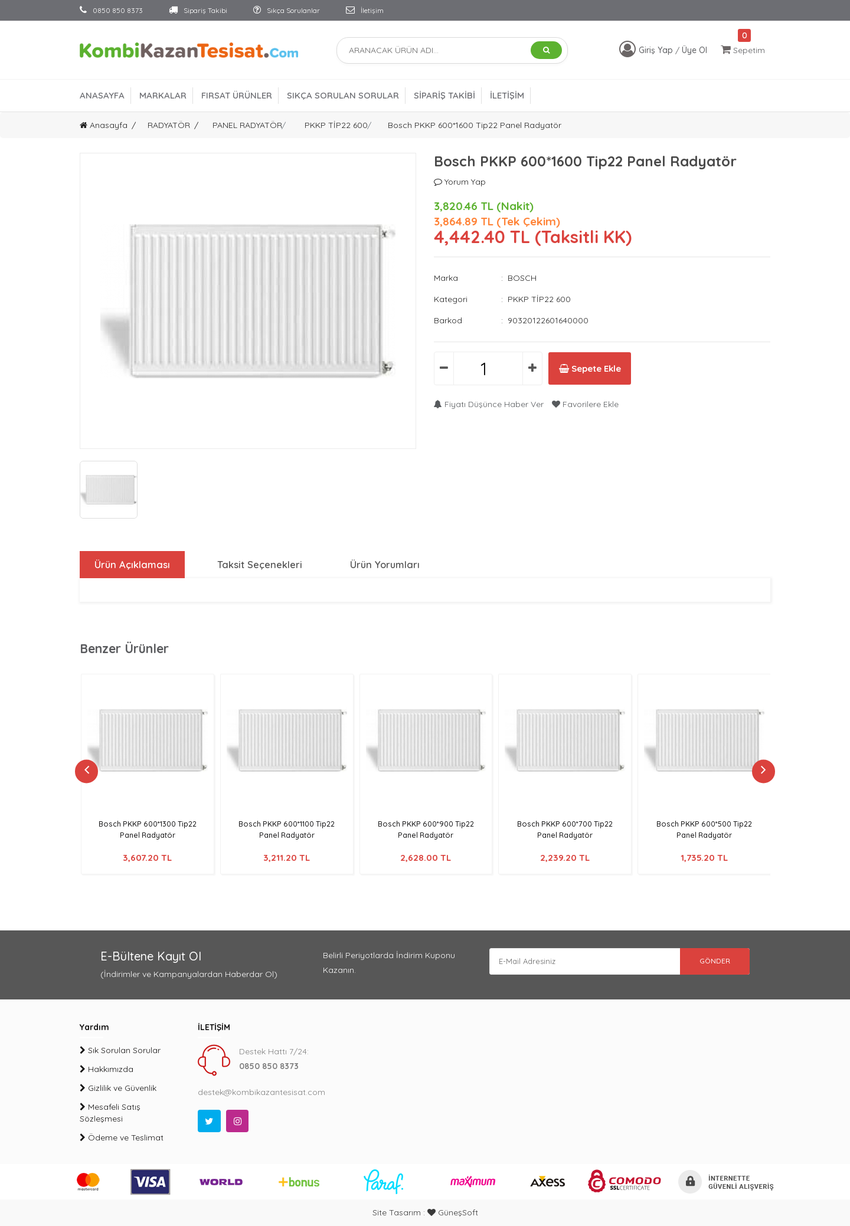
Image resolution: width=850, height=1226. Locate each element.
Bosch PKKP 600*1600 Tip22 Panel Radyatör (474, 125)
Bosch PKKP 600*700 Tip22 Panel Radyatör (564, 829)
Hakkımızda (106, 1069)
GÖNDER (708, 962)
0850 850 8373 (111, 10)
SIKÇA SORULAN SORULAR (343, 95)
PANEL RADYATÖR (247, 125)
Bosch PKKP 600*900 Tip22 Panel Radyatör (426, 829)
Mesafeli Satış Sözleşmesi (110, 1113)
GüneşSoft (452, 1212)
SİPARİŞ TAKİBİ (444, 95)
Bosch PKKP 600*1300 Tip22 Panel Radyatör (147, 829)
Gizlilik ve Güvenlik (118, 1088)
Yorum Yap (460, 181)
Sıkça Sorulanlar (286, 10)
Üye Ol (694, 50)
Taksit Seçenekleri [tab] (258, 565)
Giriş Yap (657, 50)
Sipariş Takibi (198, 10)
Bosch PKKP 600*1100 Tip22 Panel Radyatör (286, 829)
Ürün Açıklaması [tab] (130, 565)
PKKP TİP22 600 (336, 125)
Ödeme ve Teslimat (122, 1137)
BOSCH (522, 278)
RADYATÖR (169, 125)
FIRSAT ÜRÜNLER (236, 95)
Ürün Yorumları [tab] (383, 565)
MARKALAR (163, 95)
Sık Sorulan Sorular (120, 1050)
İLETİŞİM (507, 95)
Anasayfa (104, 125)
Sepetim (743, 49)
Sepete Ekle (601, 369)
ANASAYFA (102, 95)
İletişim (365, 10)
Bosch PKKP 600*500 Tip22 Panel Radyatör (704, 829)
